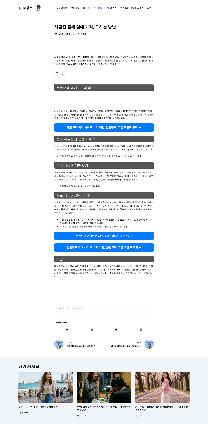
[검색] (189, 8)
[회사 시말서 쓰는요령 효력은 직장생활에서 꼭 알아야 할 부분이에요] (162, 387)
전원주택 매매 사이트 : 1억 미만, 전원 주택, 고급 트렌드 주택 (102, 247)
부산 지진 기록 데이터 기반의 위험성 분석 (38, 407)
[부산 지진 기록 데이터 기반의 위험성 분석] (45, 387)
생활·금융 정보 (62, 8)
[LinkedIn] (141, 329)
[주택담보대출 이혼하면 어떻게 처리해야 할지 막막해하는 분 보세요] (104, 387)
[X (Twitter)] (91, 329)
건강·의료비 (86, 8)
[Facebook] (66, 329)
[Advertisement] (104, 47)
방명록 (148, 8)
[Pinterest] (116, 329)
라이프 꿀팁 (75, 8)
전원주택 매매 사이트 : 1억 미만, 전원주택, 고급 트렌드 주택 (102, 127)
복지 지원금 (123, 8)
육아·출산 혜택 (111, 8)
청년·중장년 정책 (137, 8)
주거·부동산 (98, 8)
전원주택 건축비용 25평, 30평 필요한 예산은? (102, 235)
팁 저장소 (25, 8)
